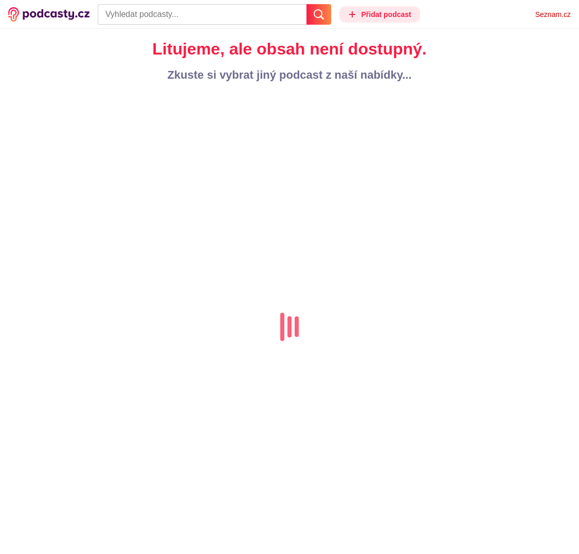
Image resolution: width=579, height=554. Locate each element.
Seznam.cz (553, 14)
